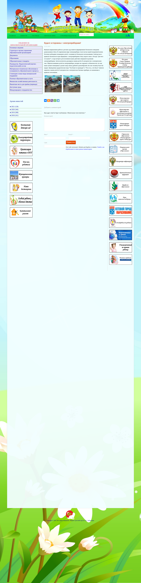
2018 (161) (14, 115)
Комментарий (48, 116)
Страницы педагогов (68, 35)
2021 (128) (14, 106)
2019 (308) (14, 112)
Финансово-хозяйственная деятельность (23, 81)
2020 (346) (14, 109)
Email (70, 137)
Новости (24, 35)
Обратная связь (49, 35)
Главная (12, 35)
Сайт (45, 145)
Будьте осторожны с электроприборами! (62, 43)
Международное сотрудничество (21, 90)
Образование (14, 58)
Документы (14, 55)
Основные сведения (16, 48)
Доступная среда (15, 87)
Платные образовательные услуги (21, 78)
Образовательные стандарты (19, 61)
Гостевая (35, 35)
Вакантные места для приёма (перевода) (23, 84)
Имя (46, 137)
